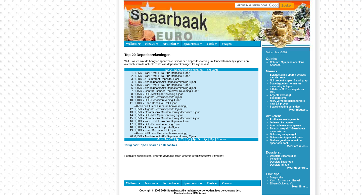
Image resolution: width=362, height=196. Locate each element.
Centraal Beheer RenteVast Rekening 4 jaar (172, 90)
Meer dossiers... (297, 167)
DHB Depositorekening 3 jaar (162, 124)
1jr (177, 139)
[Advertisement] (100, 120)
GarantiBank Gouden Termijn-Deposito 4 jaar (172, 118)
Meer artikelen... (297, 146)
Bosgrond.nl (276, 177)
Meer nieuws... (298, 109)
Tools (212, 43)
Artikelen (171, 43)
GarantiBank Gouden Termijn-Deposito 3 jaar (172, 112)
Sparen (221, 139)
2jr (183, 139)
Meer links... (300, 186)
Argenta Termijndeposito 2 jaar (163, 109)
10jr (211, 139)
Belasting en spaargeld (283, 134)
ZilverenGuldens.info (281, 183)
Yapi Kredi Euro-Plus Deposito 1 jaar (167, 121)
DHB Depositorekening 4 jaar (162, 100)
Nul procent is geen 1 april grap (288, 80)
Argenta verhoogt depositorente (280, 96)
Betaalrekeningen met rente (286, 137)
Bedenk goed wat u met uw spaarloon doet (286, 141)
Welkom (133, 43)
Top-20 (168, 139)
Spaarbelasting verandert (285, 106)
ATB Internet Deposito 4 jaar (162, 78)
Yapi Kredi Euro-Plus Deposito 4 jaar (167, 72)
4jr (194, 139)
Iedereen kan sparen (282, 122)
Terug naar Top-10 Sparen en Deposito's (150, 144)
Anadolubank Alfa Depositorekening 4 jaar (170, 81)
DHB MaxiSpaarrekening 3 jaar (164, 115)
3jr (188, 139)
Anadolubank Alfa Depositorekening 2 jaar (170, 136)
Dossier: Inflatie (279, 164)
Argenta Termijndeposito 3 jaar (163, 97)
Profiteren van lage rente (284, 119)
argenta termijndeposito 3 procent (202, 155)
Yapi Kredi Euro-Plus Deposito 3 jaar (167, 75)
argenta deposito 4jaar (166, 155)
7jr (205, 139)
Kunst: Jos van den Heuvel (285, 180)
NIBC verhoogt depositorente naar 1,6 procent (287, 102)
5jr (199, 139)
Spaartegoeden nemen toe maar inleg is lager (285, 85)
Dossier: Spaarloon (281, 161)
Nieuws (151, 43)
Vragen (226, 43)
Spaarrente (193, 43)
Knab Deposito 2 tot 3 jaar (161, 130)
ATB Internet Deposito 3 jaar (162, 127)
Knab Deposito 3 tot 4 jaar (161, 103)
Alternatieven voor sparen (285, 125)
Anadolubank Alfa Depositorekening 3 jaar (170, 87)
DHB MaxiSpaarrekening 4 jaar (164, 93)
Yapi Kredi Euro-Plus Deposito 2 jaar (167, 84)
